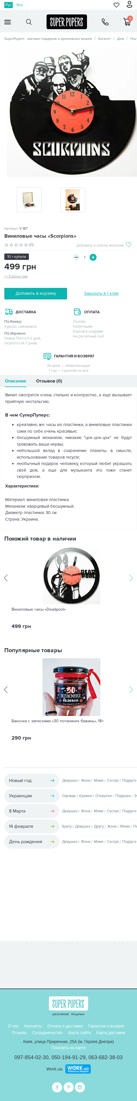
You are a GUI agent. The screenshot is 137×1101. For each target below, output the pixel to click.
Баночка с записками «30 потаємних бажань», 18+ (58, 721)
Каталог (104, 39)
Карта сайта (79, 1032)
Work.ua (54, 1068)
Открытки (103, 796)
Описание (15, 381)
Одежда (69, 796)
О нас (13, 1026)
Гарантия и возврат (106, 1026)
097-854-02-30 (31, 1057)
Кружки (85, 796)
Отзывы (19, 1032)
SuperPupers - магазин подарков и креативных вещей (48, 39)
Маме (98, 780)
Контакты (33, 1026)
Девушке (69, 780)
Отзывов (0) (49, 381)
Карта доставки (110, 1032)
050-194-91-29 (68, 1057)
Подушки (123, 796)
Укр (19, 5)
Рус (8, 5)
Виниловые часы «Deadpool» (39, 609)
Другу (99, 826)
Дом (120, 39)
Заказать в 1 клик (101, 293)
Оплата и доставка (65, 1026)
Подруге (129, 780)
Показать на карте (68, 1047)
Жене (85, 780)
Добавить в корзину (36, 293)
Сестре (113, 780)
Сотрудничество (47, 1032)
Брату (67, 826)
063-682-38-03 (105, 1057)
